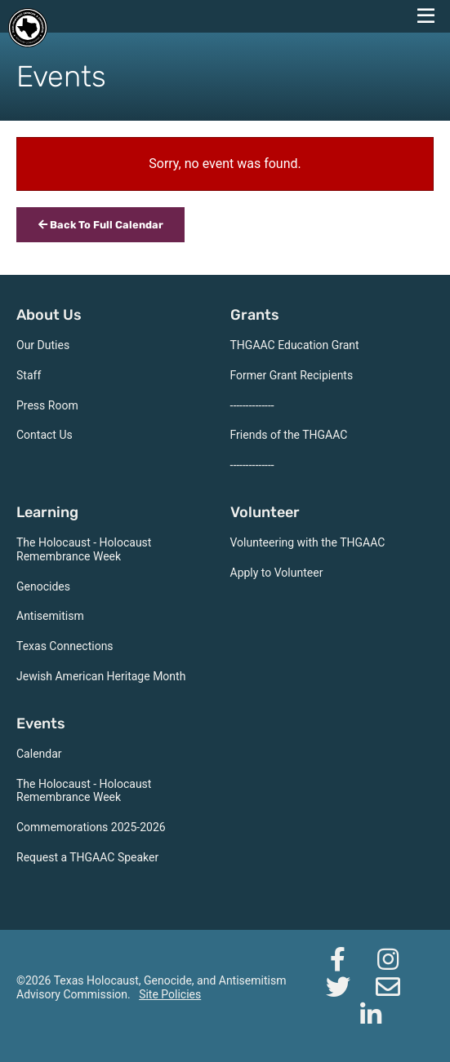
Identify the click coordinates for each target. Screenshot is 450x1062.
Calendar (39, 753)
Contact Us (44, 434)
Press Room (47, 405)
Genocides (43, 586)
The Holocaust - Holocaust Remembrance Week (83, 549)
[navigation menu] (425, 16)
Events (40, 723)
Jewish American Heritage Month (100, 676)
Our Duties (42, 345)
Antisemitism (50, 615)
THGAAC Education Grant (294, 345)
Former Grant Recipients (292, 375)
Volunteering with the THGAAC (307, 542)
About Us (49, 315)
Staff (28, 375)
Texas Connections (65, 646)
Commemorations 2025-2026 (91, 827)
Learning (47, 512)
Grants (254, 315)
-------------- (252, 405)
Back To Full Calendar (100, 225)
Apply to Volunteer (276, 572)
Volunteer (265, 512)
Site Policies (170, 994)
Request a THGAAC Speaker (87, 857)
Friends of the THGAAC (289, 434)
